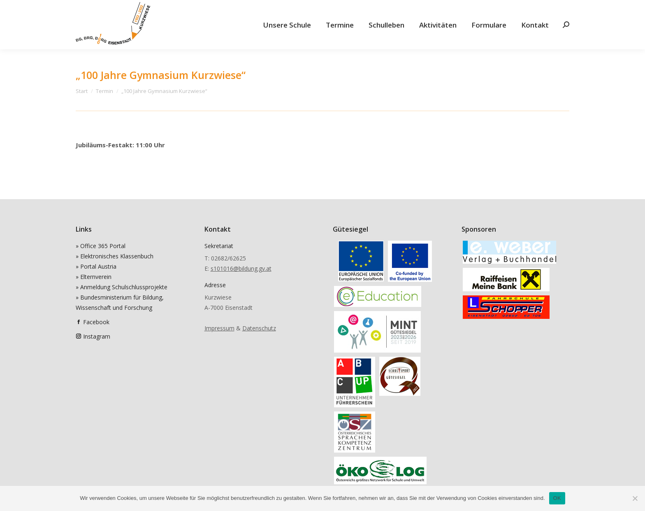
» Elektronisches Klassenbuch (114, 256)
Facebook (96, 322)
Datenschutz (259, 328)
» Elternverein (93, 277)
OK (557, 498)
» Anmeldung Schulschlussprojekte (121, 287)
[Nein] (635, 498)
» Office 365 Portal (100, 246)
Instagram (96, 336)
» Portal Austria (96, 266)
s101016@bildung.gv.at (241, 268)
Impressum (219, 328)
